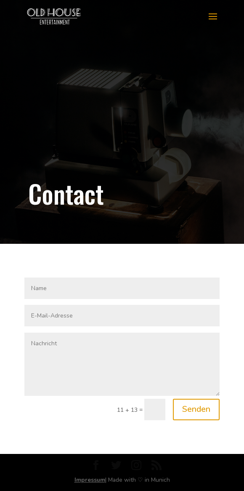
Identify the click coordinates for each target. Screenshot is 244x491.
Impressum (89, 480)
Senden (196, 409)
